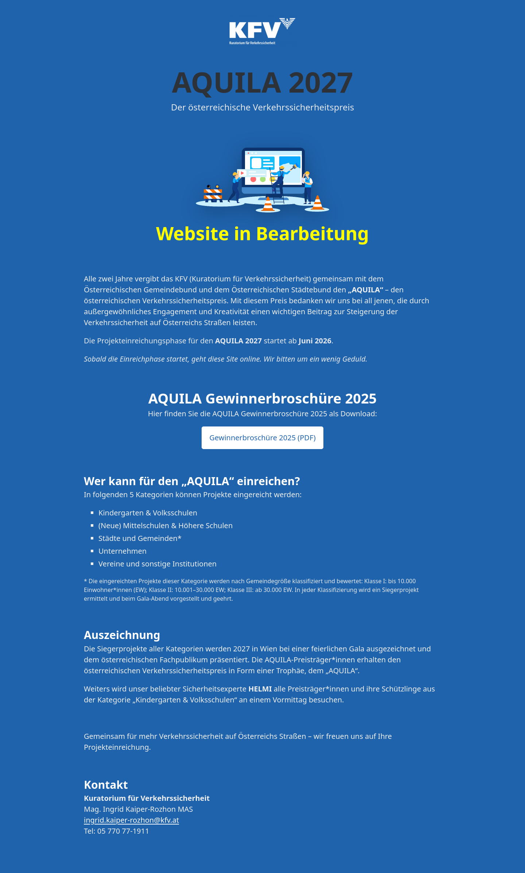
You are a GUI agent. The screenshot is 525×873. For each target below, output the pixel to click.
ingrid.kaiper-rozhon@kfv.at (131, 820)
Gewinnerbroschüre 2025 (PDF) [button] (262, 438)
